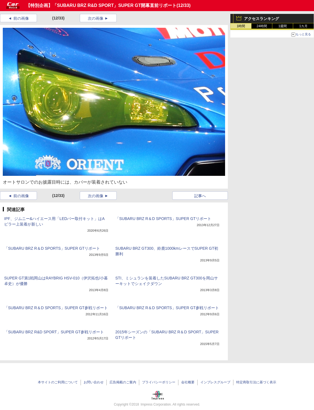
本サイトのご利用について (58, 382)
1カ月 (303, 26)
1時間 (241, 26)
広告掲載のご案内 (122, 382)
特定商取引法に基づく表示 (256, 382)
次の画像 (95, 18)
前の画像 (21, 18)
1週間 (282, 26)
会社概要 (188, 382)
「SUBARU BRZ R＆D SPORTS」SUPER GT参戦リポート (56, 308)
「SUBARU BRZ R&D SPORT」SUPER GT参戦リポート (54, 332)
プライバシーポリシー (158, 382)
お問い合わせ (94, 382)
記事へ (200, 196)
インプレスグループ (215, 382)
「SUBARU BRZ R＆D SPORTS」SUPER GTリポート (163, 218)
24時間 (261, 26)
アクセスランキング (261, 18)
